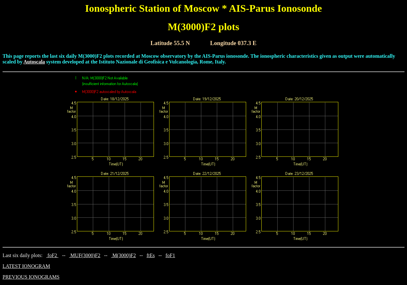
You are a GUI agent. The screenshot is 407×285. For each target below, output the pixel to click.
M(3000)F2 (123, 255)
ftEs (151, 255)
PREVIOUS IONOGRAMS (31, 277)
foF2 (52, 255)
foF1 (170, 255)
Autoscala (34, 61)
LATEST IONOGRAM (26, 266)
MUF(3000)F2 (84, 255)
